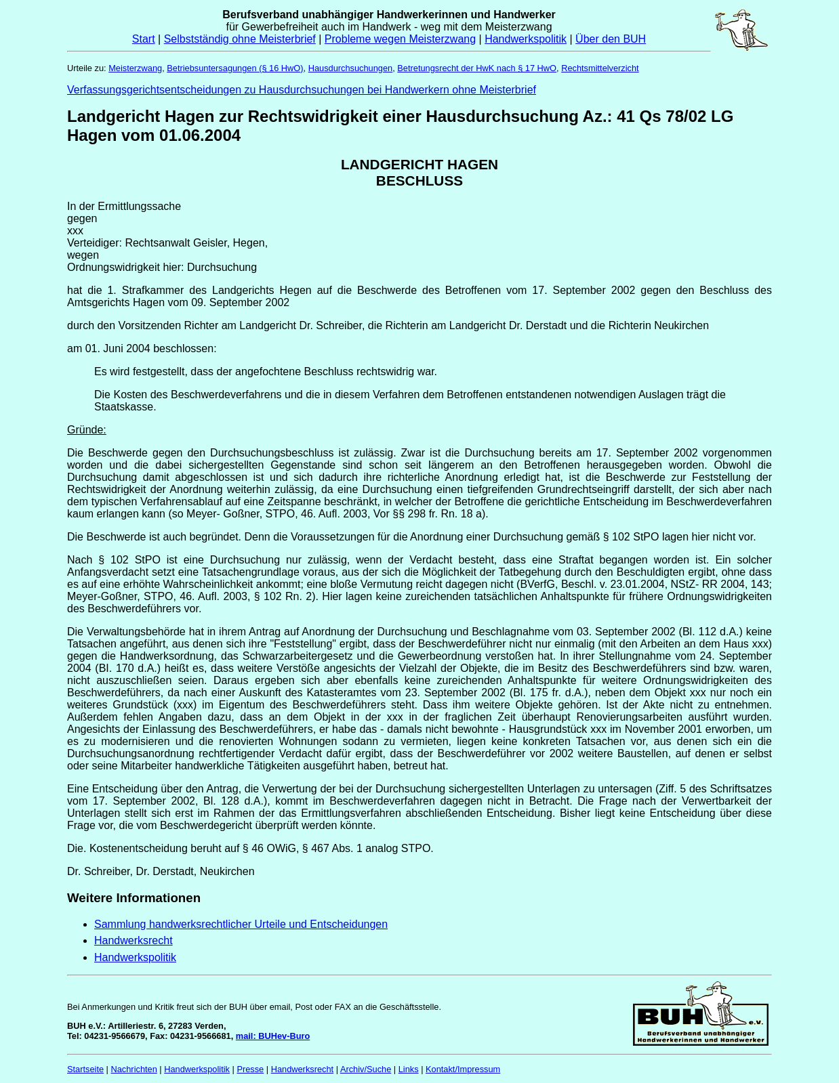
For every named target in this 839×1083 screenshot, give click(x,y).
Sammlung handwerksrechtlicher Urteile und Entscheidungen (241, 924)
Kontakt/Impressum (463, 1069)
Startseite (85, 1069)
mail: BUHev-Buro (273, 1036)
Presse (250, 1069)
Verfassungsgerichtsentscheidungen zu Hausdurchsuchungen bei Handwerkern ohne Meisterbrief (301, 89)
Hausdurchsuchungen (350, 68)
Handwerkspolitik (526, 39)
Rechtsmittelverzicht (600, 68)
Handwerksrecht (133, 940)
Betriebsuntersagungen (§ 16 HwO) (235, 68)
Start (143, 39)
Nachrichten (134, 1069)
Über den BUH (610, 39)
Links (408, 1069)
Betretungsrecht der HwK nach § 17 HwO (476, 68)
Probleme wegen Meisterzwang (400, 39)
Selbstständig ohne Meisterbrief (240, 39)
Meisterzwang (135, 68)
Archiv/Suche (365, 1069)
